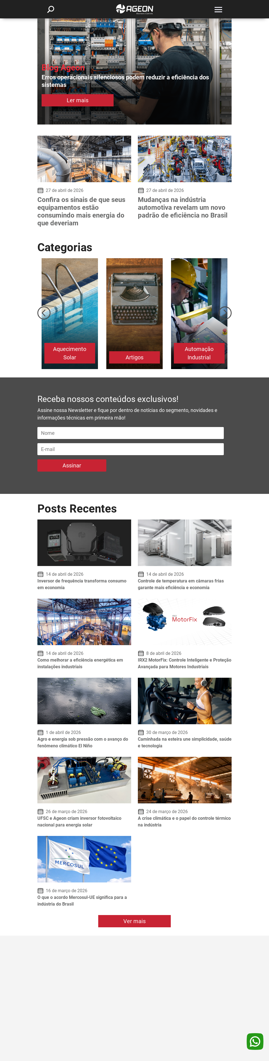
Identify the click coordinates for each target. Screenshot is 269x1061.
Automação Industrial (199, 353)
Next (225, 312)
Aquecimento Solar (69, 353)
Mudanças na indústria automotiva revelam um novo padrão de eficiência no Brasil (182, 207)
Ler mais (77, 100)
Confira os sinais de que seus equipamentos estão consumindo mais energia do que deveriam (81, 211)
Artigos (134, 357)
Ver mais (134, 921)
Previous (44, 312)
